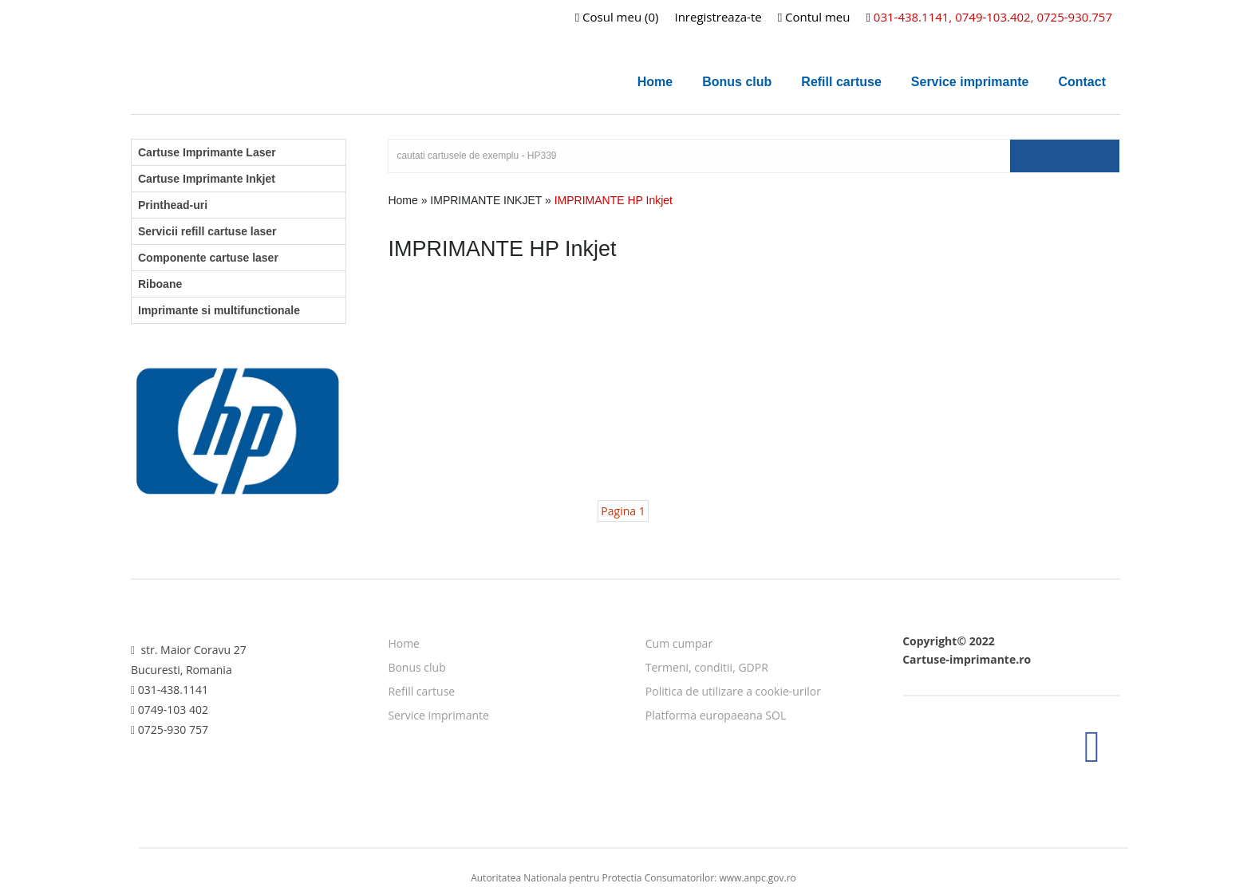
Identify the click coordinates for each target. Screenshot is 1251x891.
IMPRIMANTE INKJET (486, 200)
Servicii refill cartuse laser (207, 231)
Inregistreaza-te (717, 17)
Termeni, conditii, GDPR (706, 667)
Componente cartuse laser (208, 257)
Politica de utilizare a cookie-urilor (733, 691)
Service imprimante (970, 82)
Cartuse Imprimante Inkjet (206, 178)
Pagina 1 (623, 510)
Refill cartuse (841, 82)
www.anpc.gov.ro (758, 878)
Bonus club (737, 82)
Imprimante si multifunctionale (219, 310)
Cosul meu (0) (617, 17)
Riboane (160, 284)
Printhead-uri (172, 205)
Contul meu (814, 17)
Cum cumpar (678, 643)
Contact (1082, 82)
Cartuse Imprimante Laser (207, 152)
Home (655, 82)
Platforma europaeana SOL (715, 715)
